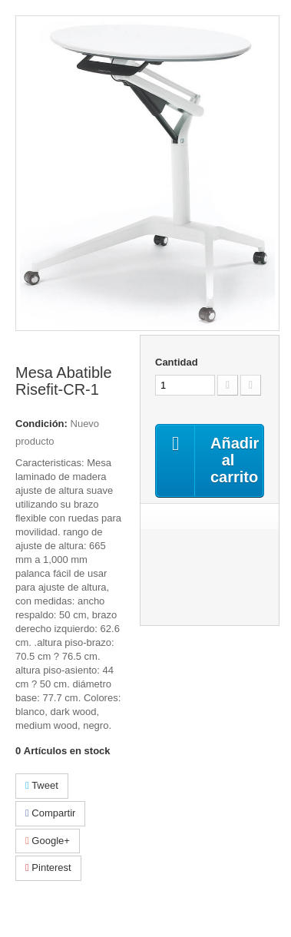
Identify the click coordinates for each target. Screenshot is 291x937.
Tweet (41, 785)
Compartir (50, 813)
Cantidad (176, 362)
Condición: (41, 423)
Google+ (47, 840)
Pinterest (48, 867)
